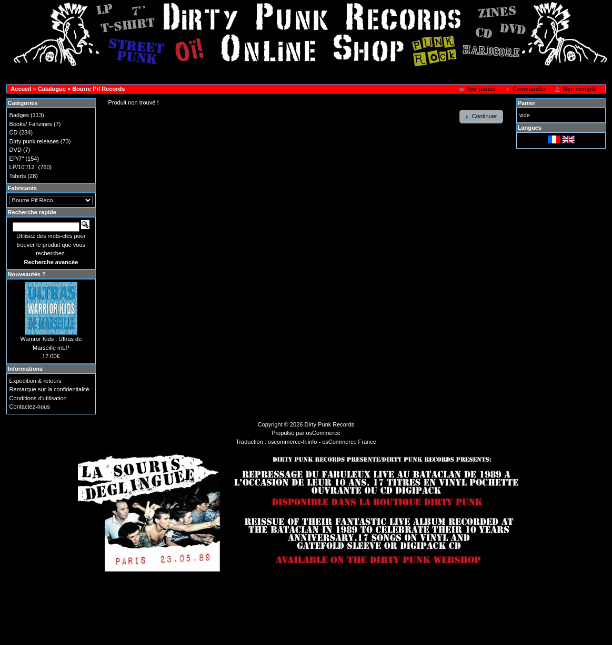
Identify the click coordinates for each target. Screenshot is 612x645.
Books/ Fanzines (30, 124)
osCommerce (323, 433)
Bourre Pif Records (98, 89)
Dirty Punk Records (330, 424)
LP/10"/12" (23, 167)
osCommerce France (349, 442)
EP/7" (16, 158)
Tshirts (17, 176)
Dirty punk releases (34, 141)
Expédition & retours (35, 381)
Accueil (21, 89)
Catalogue (52, 89)
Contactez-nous (29, 406)
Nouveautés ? (27, 274)
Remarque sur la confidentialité (49, 389)
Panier (527, 103)
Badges (19, 115)
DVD (15, 150)
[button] (478, 89)
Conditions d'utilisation (38, 398)
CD (13, 132)
